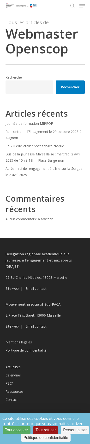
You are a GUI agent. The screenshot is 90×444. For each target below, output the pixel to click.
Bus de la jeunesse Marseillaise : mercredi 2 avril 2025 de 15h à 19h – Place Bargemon (43, 157)
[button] (82, 5)
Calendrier (13, 375)
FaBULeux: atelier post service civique (35, 146)
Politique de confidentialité (26, 350)
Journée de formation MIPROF (29, 123)
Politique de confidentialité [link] (46, 438)
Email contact (36, 288)
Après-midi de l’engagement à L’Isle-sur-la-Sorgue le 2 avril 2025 (44, 171)
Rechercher (14, 77)
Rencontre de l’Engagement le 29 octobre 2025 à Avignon (43, 134)
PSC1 (10, 383)
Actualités (13, 367)
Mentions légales (19, 342)
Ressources (15, 391)
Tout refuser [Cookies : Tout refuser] (46, 430)
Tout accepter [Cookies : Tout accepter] (16, 430)
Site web (12, 288)
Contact (12, 399)
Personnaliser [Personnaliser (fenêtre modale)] (75, 430)
